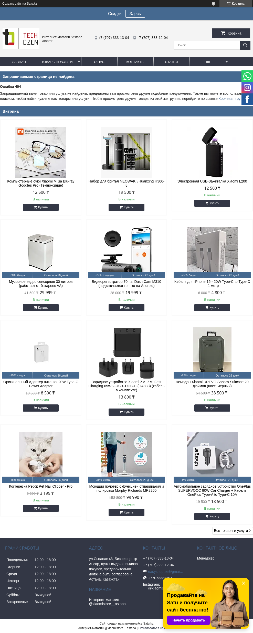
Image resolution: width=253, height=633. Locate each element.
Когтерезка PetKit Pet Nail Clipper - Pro (40, 486)
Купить (43, 207)
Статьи (171, 62)
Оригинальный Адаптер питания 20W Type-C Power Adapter (40, 384)
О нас (99, 62)
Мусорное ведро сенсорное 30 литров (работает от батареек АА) (40, 284)
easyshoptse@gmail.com (166, 572)
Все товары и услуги (231, 531)
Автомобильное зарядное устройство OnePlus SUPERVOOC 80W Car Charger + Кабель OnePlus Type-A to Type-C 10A (212, 490)
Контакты (135, 62)
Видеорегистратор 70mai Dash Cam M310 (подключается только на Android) (126, 284)
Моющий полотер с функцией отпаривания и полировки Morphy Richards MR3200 (126, 488)
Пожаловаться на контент (157, 628)
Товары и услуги (57, 62)
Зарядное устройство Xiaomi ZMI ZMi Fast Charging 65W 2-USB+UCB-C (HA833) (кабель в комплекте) (127, 386)
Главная (18, 62)
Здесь (135, 14)
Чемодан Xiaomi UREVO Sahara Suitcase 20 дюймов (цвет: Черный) (212, 384)
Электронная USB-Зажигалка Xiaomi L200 (212, 181)
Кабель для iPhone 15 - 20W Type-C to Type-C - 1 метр (212, 284)
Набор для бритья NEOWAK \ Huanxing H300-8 (127, 183)
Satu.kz (148, 623)
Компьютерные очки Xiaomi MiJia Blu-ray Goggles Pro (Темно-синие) (40, 183)
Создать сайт (11, 3)
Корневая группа (232, 98)
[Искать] (245, 45)
